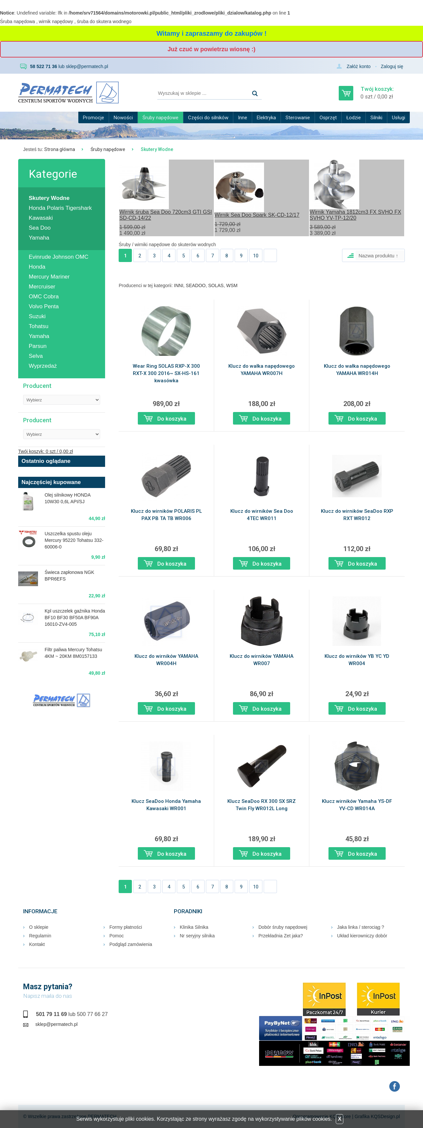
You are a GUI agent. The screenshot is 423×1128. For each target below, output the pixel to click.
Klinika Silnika (194, 927)
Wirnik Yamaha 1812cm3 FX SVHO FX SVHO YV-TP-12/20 (355, 215)
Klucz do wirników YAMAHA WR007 (261, 659)
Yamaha (39, 238)
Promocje (93, 118)
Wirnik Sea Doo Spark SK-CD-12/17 (256, 215)
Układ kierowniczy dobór (362, 935)
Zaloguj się (392, 66)
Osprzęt (328, 118)
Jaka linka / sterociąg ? (360, 927)
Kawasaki (41, 218)
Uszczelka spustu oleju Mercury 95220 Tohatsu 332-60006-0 (74, 540)
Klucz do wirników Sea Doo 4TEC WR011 (261, 514)
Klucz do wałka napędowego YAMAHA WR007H (261, 369)
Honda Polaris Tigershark (60, 208)
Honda (37, 267)
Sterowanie (298, 118)
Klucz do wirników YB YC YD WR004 (357, 659)
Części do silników (208, 118)
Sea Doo (40, 228)
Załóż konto (358, 66)
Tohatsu (39, 326)
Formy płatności (125, 927)
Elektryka (266, 118)
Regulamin (40, 935)
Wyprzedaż (43, 366)
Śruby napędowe (160, 118)
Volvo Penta (44, 306)
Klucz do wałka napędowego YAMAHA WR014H (357, 369)
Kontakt (37, 944)
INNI (178, 285)
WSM (231, 285)
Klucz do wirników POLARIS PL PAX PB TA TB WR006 (166, 514)
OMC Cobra (44, 296)
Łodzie (353, 118)
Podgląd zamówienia (130, 944)
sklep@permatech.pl (87, 66)
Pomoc (116, 935)
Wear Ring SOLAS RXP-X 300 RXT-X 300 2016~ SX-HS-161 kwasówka (166, 373)
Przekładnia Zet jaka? (280, 935)
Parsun (38, 346)
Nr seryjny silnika (197, 935)
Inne (242, 118)
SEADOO (196, 285)
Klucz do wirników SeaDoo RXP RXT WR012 (357, 514)
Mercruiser (42, 286)
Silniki (376, 118)
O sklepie (38, 927)
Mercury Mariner (49, 277)
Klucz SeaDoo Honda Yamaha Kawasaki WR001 (166, 804)
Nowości (123, 118)
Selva (36, 356)
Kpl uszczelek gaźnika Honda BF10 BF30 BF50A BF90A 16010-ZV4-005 (75, 617)
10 (255, 256)
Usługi (398, 118)
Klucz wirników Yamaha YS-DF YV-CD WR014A (357, 804)
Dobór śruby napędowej (282, 927)
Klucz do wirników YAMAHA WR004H (166, 659)
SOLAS (216, 285)
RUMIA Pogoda (61, 734)
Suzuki (37, 316)
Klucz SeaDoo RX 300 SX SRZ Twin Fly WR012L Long (261, 804)
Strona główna (59, 149)
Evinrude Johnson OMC (58, 257)
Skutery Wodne (49, 198)
